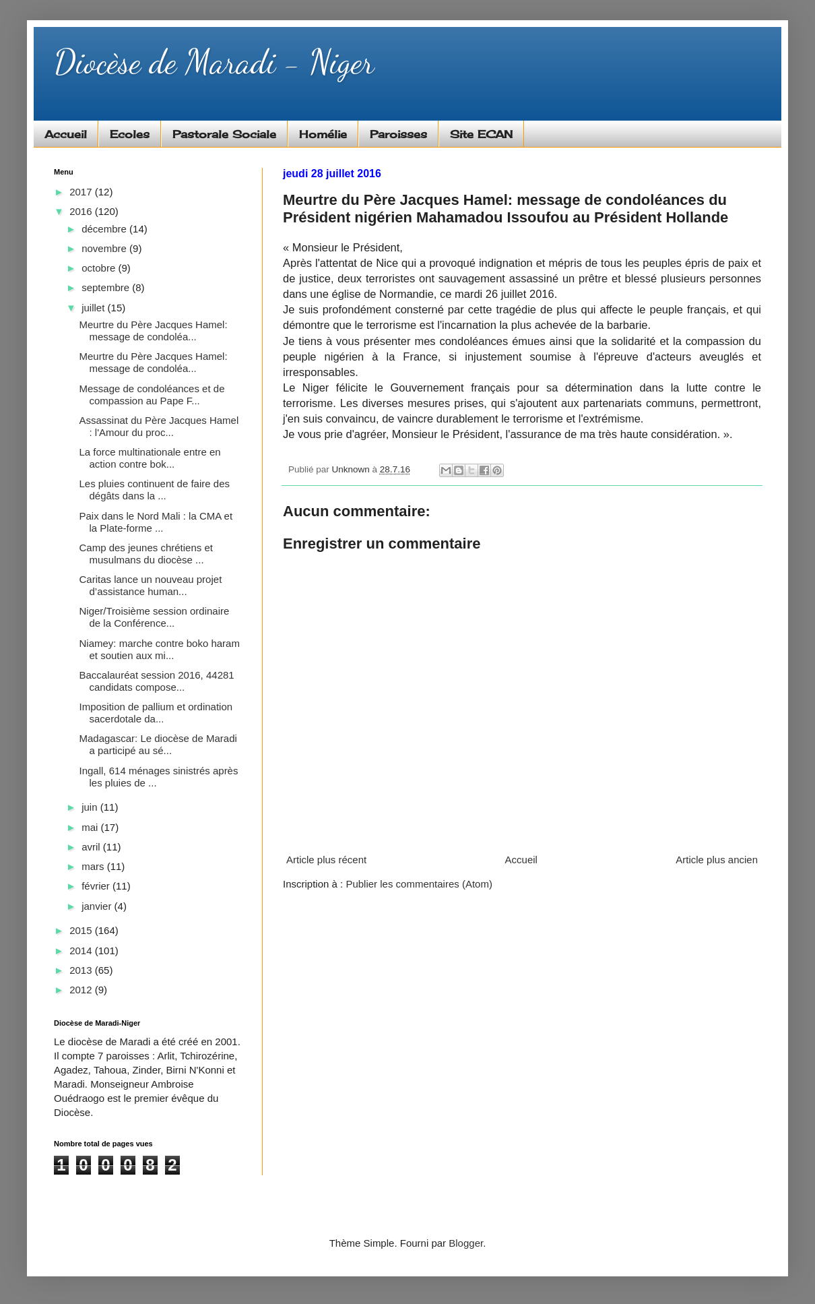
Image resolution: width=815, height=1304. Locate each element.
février (97, 886)
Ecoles (130, 134)
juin (91, 807)
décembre (105, 229)
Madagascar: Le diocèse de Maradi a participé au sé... (158, 744)
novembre (105, 248)
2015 (82, 930)
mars (94, 866)
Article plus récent (326, 859)
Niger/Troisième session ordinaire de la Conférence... (154, 617)
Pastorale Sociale (224, 134)
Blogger (466, 1243)
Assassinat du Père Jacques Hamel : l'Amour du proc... (159, 426)
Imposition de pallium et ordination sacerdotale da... (156, 712)
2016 (82, 211)
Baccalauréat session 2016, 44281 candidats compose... (156, 681)
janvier (98, 906)
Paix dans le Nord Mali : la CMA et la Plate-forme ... (156, 522)
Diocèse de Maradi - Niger (214, 62)
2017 (82, 191)
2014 (82, 950)
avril (92, 846)
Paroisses (398, 134)
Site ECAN (481, 134)
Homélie (323, 134)
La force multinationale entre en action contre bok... (150, 458)
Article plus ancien (717, 859)
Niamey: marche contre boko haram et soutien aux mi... (159, 649)
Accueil (65, 134)
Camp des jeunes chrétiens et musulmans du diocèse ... (146, 553)
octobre (100, 268)
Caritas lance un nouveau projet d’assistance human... (150, 585)
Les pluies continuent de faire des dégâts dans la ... (154, 489)
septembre (107, 287)
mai (91, 827)
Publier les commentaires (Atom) (419, 884)
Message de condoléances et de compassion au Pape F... (152, 394)
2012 (82, 989)
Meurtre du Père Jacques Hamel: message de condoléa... (153, 330)
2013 (82, 970)
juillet (94, 307)
